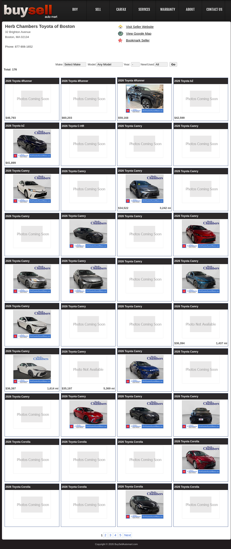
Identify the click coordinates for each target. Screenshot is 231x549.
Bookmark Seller (138, 40)
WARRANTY (167, 9)
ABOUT (190, 9)
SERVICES (144, 9)
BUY (75, 9)
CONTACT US (214, 9)
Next (127, 535)
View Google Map (138, 33)
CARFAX (121, 9)
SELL (98, 9)
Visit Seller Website (140, 27)
